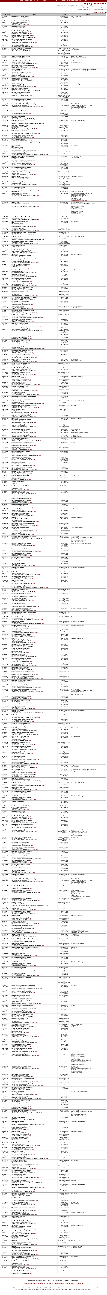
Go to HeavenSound (39, 0)
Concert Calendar (49, 0)
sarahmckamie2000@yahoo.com (80, 200)
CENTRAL (63, 0)
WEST (85, 0)
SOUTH (77, 0)
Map (41, 19)
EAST (68, 0)
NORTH (73, 0)
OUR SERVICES (28, 0)
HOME (21, 0)
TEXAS (81, 0)
